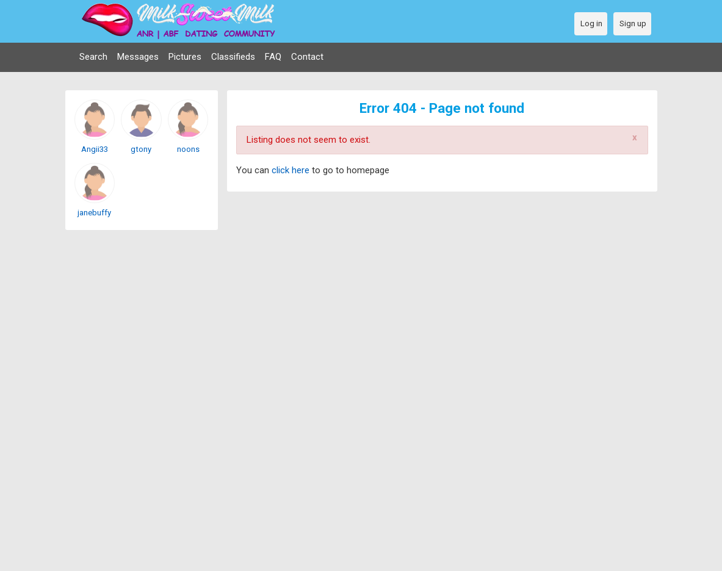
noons (188, 149)
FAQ (273, 56)
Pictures (184, 56)
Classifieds (233, 56)
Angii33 (94, 149)
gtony (141, 149)
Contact (307, 56)
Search (93, 56)
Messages (138, 56)
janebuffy (94, 212)
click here (292, 170)
